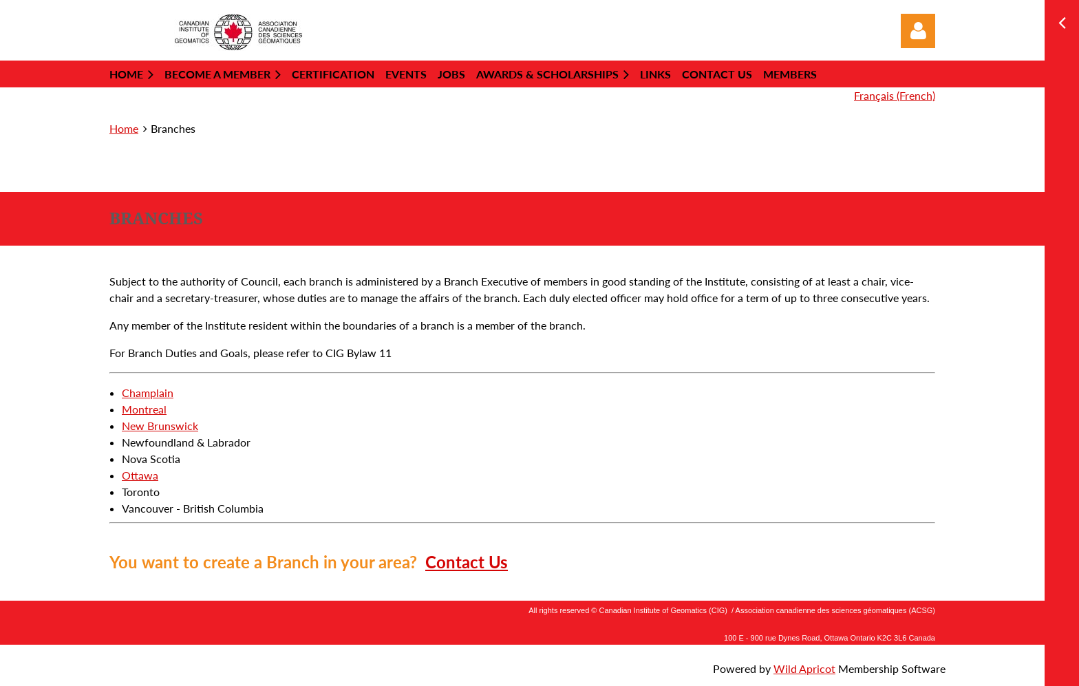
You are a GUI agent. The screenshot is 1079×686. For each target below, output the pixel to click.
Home (123, 128)
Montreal (144, 409)
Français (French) (894, 95)
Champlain (147, 392)
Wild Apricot (804, 668)
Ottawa (140, 475)
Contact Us (466, 562)
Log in (918, 31)
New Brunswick (160, 425)
